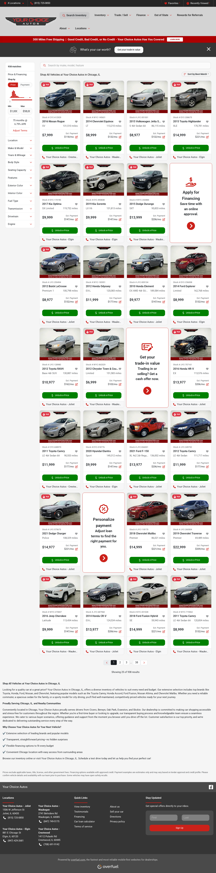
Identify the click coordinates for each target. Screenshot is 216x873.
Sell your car (116, 811)
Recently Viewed (197, 3)
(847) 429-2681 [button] (13, 841)
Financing (79, 816)
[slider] (10, 101)
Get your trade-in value (129, 49)
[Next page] (144, 662)
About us (115, 806)
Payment (25, 84)
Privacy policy (117, 821)
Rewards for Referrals (190, 15)
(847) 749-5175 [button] (49, 821)
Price (13, 84)
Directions (115, 816)
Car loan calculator (84, 821)
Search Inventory (74, 15)
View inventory (82, 806)
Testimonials (81, 811)
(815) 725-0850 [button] (40, 3)
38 (136, 662)
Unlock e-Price (60, 148)
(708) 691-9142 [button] (49, 844)
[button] (15, 3)
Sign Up (179, 828)
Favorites (171, 3)
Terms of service (83, 826)
